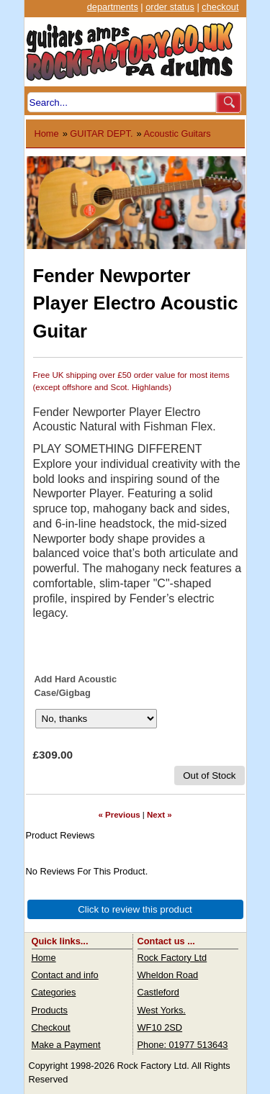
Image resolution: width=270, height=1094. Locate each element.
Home (47, 133)
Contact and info (65, 974)
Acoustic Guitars (177, 133)
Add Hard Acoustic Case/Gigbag (76, 686)
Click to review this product (135, 909)
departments (112, 6)
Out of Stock (209, 775)
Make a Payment (66, 1044)
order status (169, 6)
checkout (220, 6)
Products (50, 1010)
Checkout (51, 1027)
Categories (54, 992)
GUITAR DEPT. (101, 133)
